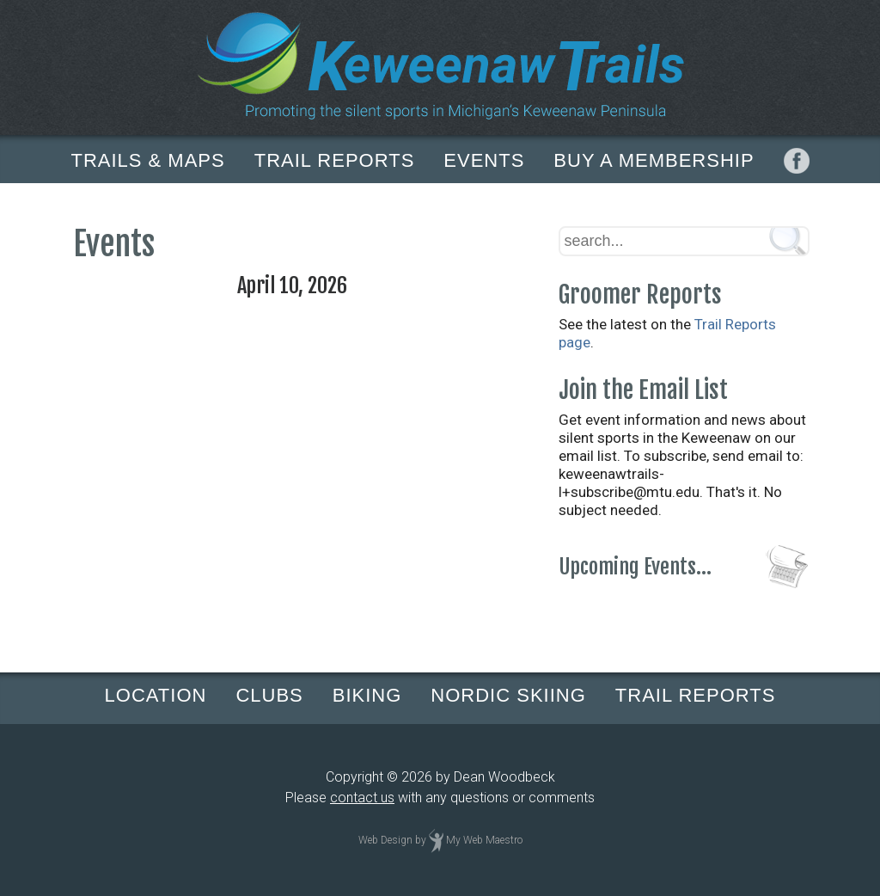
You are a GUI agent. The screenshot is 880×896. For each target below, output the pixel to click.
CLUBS (268, 695)
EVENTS (483, 160)
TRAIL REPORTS (334, 160)
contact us (362, 797)
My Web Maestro (484, 840)
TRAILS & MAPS (147, 160)
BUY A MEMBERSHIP (653, 160)
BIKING (367, 695)
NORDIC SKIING (508, 695)
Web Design (385, 840)
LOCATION (156, 695)
